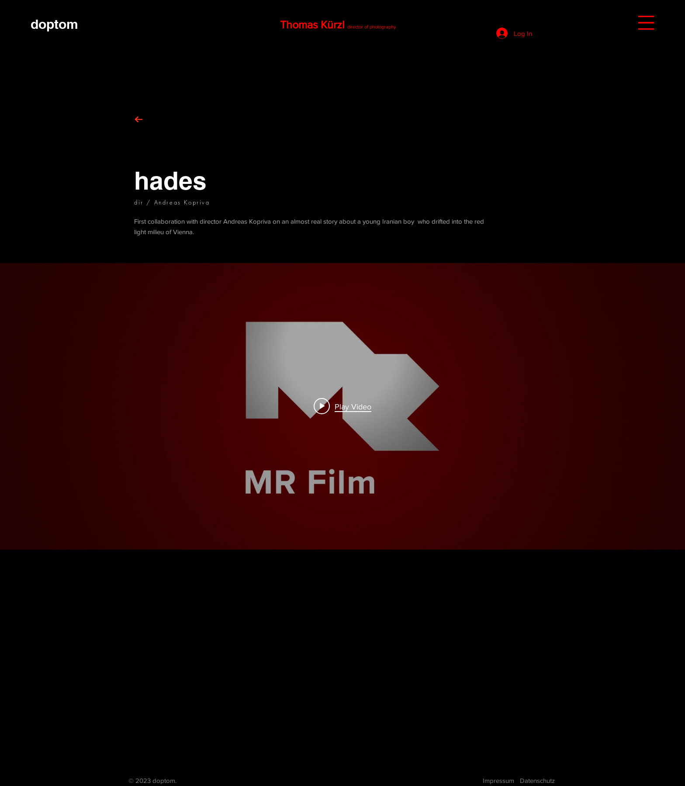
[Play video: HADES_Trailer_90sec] (342, 406)
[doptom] (54, 24)
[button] (646, 23)
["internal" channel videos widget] (342, 406)
